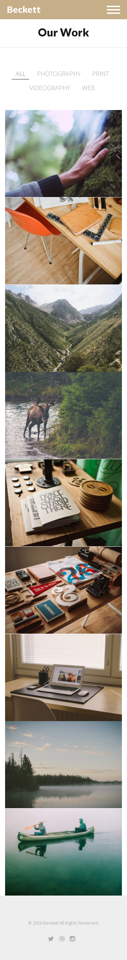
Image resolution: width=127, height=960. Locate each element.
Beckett (24, 9)
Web (88, 88)
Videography (49, 88)
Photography (59, 74)
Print (100, 74)
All (20, 74)
